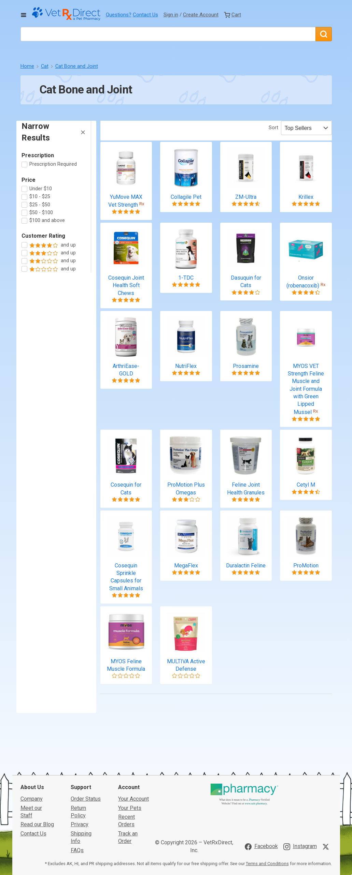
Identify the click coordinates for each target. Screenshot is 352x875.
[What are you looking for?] (167, 34)
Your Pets (129, 760)
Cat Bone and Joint (76, 66)
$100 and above (47, 220)
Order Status (86, 751)
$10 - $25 (39, 196)
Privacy (79, 777)
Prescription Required (53, 164)
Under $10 (40, 189)
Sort (273, 128)
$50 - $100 (41, 213)
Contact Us (145, 15)
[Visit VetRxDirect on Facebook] (261, 799)
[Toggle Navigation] (23, 15)
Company (31, 751)
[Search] (323, 34)
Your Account (133, 751)
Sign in (171, 15)
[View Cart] (232, 14)
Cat (44, 66)
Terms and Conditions (267, 816)
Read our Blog (37, 777)
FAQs (77, 803)
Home (27, 66)
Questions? (118, 15)
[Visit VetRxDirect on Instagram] (300, 799)
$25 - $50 (39, 205)
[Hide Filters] (83, 132)
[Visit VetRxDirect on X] (327, 799)
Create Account (201, 15)
